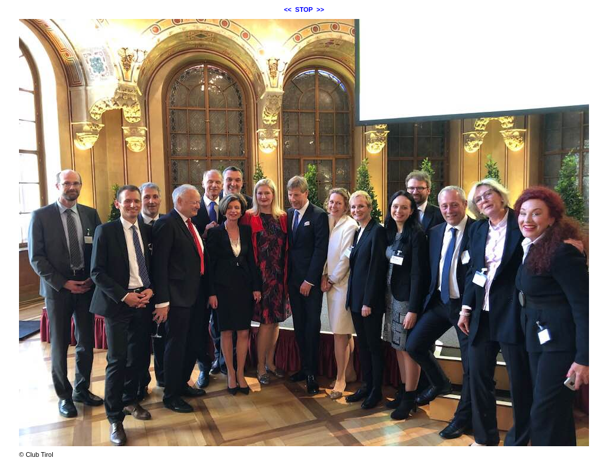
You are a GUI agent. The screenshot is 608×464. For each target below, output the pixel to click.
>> (320, 9)
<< (288, 9)
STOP (304, 9)
